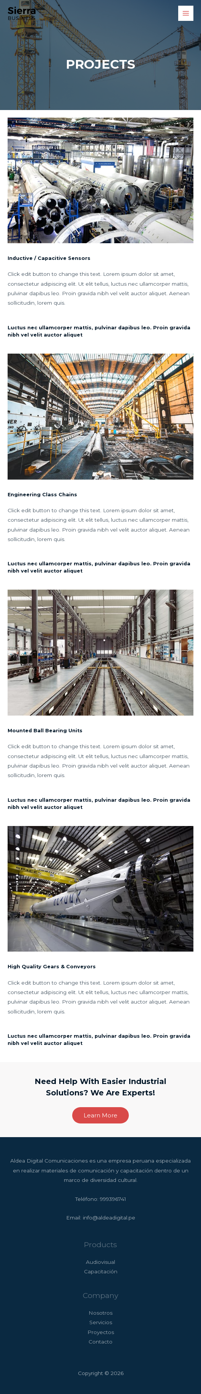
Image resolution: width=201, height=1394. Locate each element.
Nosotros (100, 1313)
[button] (100, 1115)
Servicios (100, 1322)
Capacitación (100, 1271)
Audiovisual (100, 1262)
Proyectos (100, 1332)
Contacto (100, 1342)
